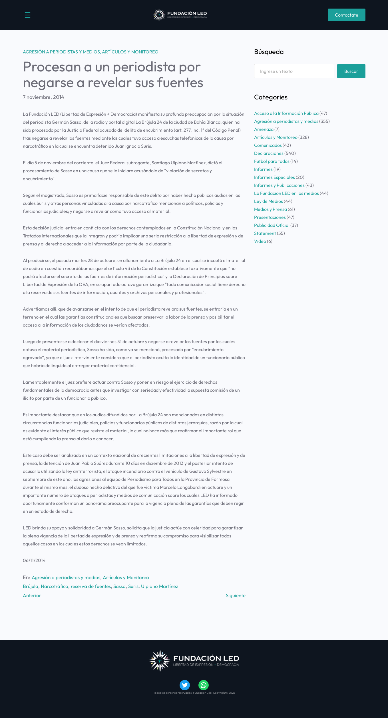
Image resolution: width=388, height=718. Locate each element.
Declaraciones (269, 153)
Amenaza (264, 129)
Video (260, 241)
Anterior (32, 595)
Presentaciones (270, 217)
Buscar (351, 71)
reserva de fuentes (93, 586)
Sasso (123, 586)
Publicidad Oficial (272, 225)
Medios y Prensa (270, 209)
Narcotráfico (55, 586)
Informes (263, 169)
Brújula (30, 586)
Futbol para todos (272, 161)
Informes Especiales (274, 177)
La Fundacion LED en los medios (286, 193)
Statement (265, 233)
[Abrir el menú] (27, 15)
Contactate (346, 15)
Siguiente (235, 595)
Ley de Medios (268, 201)
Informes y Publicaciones (279, 185)
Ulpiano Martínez (165, 586)
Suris (138, 586)
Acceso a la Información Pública (286, 113)
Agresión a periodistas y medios (61, 52)
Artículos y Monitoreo (130, 52)
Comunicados (268, 145)
